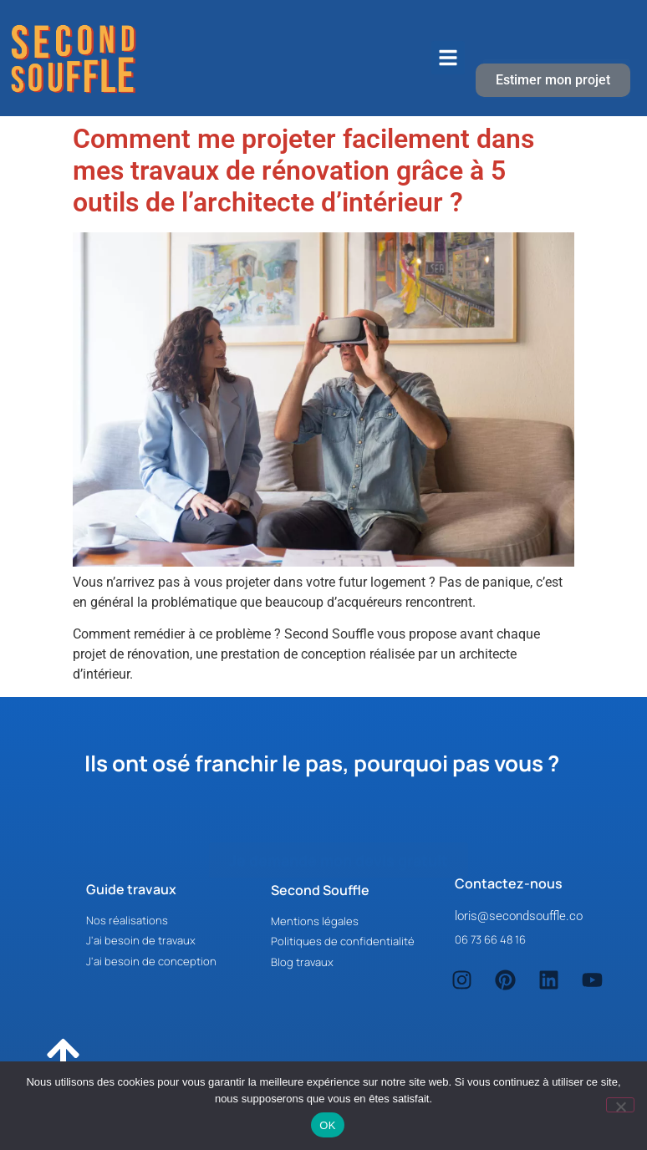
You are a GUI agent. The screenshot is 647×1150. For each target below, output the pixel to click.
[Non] (620, 1104)
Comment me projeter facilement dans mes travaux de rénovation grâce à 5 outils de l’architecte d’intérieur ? (303, 171)
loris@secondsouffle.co (519, 916)
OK (327, 1125)
